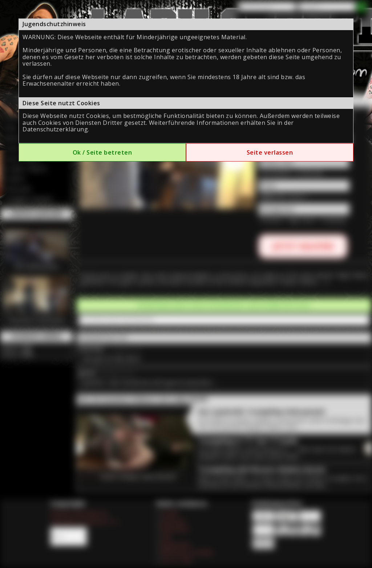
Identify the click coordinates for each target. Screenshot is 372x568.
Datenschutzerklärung (55, 129)
